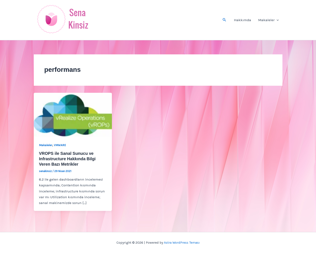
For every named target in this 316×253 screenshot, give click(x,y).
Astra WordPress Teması (182, 242)
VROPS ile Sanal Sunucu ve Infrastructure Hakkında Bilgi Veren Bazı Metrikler (67, 158)
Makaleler (268, 20)
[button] (224, 20)
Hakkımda (242, 20)
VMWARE (60, 145)
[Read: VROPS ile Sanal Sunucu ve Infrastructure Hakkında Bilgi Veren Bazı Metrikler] (73, 114)
